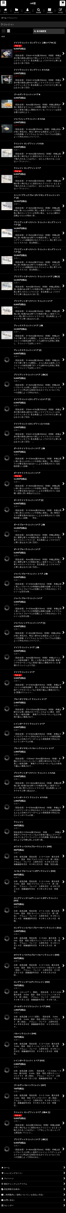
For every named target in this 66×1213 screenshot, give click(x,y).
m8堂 (33, 3)
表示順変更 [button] (40, 31)
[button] (3, 3)
